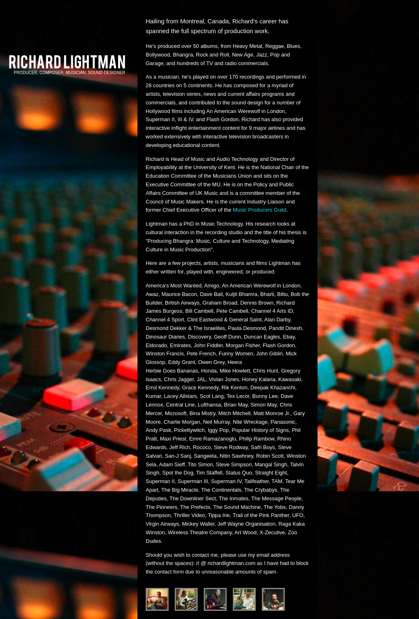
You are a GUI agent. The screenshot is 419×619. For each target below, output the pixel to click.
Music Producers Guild (259, 210)
